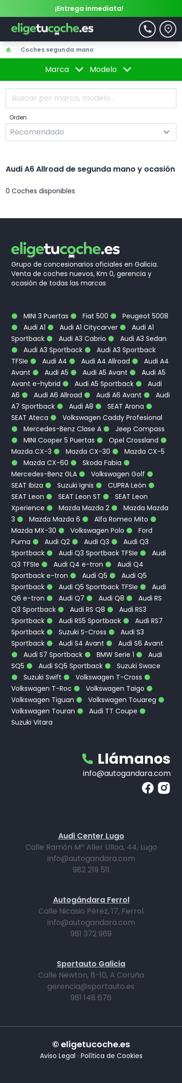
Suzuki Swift (36, 677)
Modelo (112, 69)
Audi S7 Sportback (47, 654)
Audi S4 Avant (75, 643)
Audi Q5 (88, 575)
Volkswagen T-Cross (102, 677)
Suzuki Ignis (69, 485)
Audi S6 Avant (134, 643)
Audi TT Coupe (107, 711)
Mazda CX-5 (138, 451)
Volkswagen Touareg (116, 699)
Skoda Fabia (95, 462)
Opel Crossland (128, 440)
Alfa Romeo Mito (115, 519)
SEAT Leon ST (73, 496)
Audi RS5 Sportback (83, 620)
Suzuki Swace (132, 666)
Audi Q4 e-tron (72, 564)
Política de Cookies (112, 1055)
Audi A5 (50, 372)
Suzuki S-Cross (76, 632)
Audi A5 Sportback (98, 383)
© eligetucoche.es (91, 1044)
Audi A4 (48, 361)
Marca (66, 69)
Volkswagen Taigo (109, 688)
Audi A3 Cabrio (76, 338)
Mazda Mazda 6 (48, 519)
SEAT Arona (119, 406)
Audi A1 (28, 327)
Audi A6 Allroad (52, 395)
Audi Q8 (105, 598)
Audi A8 (75, 406)
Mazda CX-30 (81, 451)
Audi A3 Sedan (137, 338)
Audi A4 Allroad (99, 361)
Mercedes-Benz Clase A (56, 429)
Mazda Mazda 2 (77, 508)
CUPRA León (121, 485)
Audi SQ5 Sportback (64, 666)
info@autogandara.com (127, 773)
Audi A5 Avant (99, 372)
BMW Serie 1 (109, 654)
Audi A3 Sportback (47, 350)
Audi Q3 (90, 541)
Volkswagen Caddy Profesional (106, 417)
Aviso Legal (58, 1055)
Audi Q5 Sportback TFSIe (92, 587)
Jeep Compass (134, 429)
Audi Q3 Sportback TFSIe (92, 553)
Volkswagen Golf (112, 474)
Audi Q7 (65, 598)
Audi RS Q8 (81, 609)
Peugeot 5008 (139, 316)
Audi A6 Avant (113, 395)
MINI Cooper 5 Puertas (53, 440)
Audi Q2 (51, 541)
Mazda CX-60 (39, 462)
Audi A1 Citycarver (82, 327)
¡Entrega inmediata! (89, 8)
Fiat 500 (89, 316)
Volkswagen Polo (91, 530)
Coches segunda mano (57, 50)
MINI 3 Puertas (39, 316)
